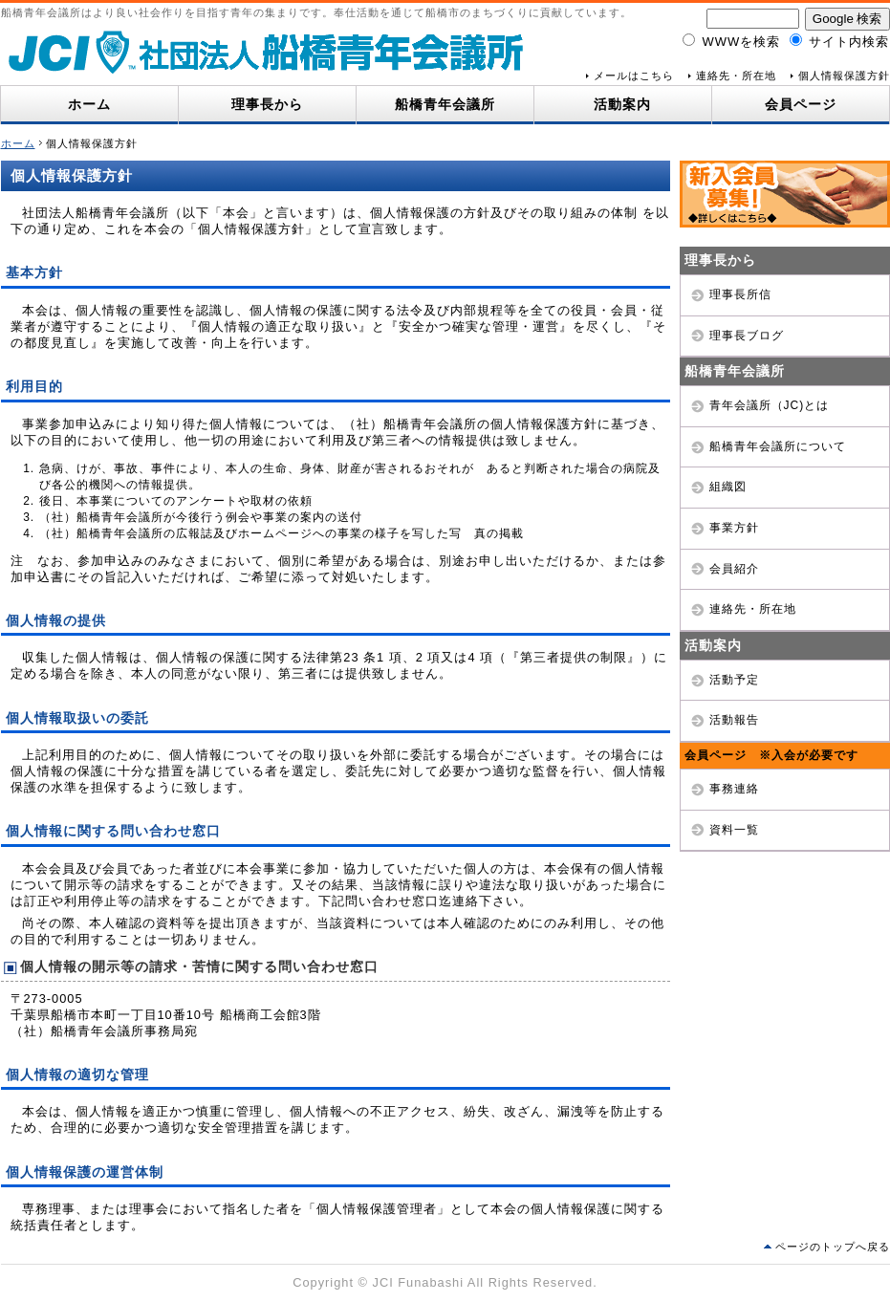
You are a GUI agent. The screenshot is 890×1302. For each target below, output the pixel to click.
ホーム (89, 105)
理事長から (267, 105)
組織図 (728, 486)
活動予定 (734, 679)
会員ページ (800, 105)
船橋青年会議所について (777, 446)
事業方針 (734, 527)
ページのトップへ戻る (832, 1246)
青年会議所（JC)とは (769, 405)
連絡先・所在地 (736, 75)
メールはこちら (634, 75)
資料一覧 (734, 829)
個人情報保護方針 (844, 75)
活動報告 (734, 720)
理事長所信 (740, 294)
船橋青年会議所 (445, 105)
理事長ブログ (746, 335)
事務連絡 (734, 788)
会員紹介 (734, 568)
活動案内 (622, 105)
